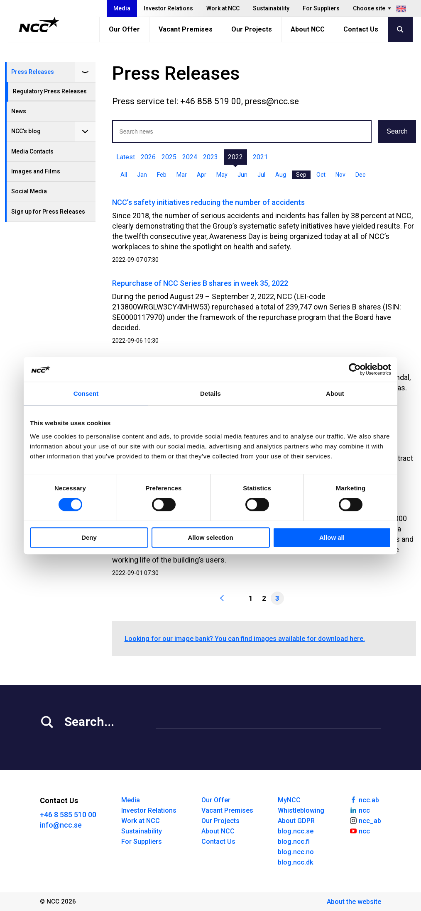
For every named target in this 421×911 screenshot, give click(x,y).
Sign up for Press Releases (48, 211)
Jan (142, 174)
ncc (359, 809)
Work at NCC (223, 8)
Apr (201, 174)
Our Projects (251, 29)
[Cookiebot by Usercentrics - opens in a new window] (354, 369)
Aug (280, 174)
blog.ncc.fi (294, 841)
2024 (189, 157)
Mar (181, 174)
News (18, 111)
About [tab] (335, 393)
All (123, 174)
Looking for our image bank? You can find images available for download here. (245, 639)
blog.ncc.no (296, 852)
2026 (148, 157)
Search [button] (397, 131)
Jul (261, 174)
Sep (301, 174)
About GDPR (296, 821)
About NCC (308, 29)
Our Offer (124, 29)
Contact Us (360, 29)
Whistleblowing (301, 810)
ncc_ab (365, 820)
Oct (321, 174)
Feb (161, 174)
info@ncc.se (61, 825)
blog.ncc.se (295, 831)
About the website (354, 902)
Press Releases (32, 71)
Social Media (29, 191)
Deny (89, 537)
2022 (235, 157)
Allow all (332, 537)
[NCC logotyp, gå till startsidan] (38, 24)
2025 (169, 157)
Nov (340, 174)
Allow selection (210, 537)
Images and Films (35, 171)
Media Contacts (32, 151)
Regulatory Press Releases (50, 91)
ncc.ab (364, 799)
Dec (360, 174)
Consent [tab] (86, 393)
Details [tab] (210, 393)
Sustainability (271, 8)
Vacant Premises (186, 29)
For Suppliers (321, 8)
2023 (210, 157)
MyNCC (289, 800)
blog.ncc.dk (295, 862)
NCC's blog (26, 131)
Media (121, 8)
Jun (242, 174)
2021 (260, 157)
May (222, 174)
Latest (125, 157)
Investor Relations (168, 8)
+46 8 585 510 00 (68, 814)
